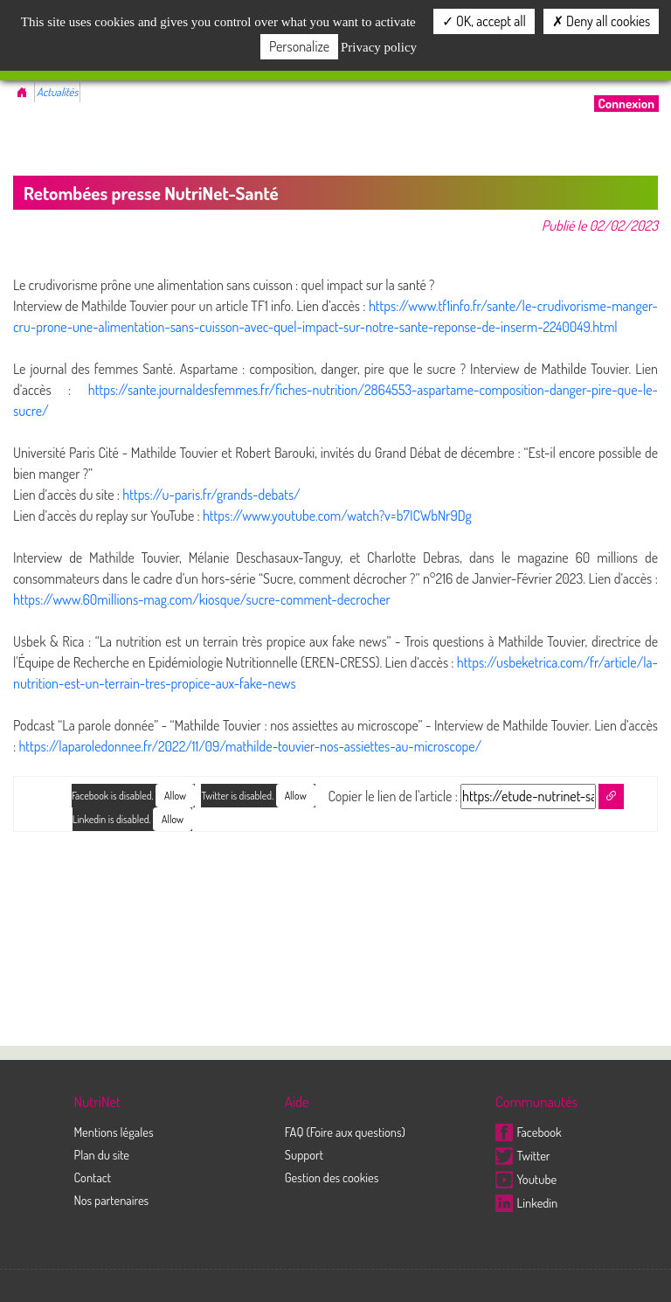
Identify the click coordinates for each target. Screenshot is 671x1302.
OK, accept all (484, 21)
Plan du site (101, 1154)
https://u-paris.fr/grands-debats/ (211, 494)
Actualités (57, 92)
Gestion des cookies (332, 1177)
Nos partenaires (111, 1200)
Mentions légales (113, 1131)
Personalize (299, 46)
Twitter (522, 1155)
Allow (296, 795)
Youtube (526, 1179)
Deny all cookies (601, 21)
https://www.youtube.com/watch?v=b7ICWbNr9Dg (337, 515)
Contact (92, 1177)
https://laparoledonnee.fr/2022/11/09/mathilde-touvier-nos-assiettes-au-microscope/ (249, 746)
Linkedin (526, 1202)
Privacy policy (379, 47)
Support (304, 1154)
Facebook (528, 1131)
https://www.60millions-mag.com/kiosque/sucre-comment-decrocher (202, 599)
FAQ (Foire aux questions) (345, 1131)
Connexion (626, 103)
